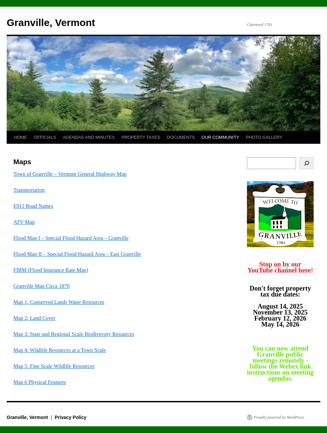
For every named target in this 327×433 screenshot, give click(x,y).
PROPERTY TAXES (140, 137)
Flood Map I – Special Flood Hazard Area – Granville (70, 238)
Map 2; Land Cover (34, 318)
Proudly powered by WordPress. (279, 417)
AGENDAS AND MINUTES (89, 137)
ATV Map (24, 222)
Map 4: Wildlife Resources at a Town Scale (59, 350)
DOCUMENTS (181, 137)
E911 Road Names (33, 206)
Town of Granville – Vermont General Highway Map (69, 174)
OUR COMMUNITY (220, 137)
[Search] (306, 163)
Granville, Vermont (51, 22)
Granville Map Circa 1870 (41, 286)
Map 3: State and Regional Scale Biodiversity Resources (73, 334)
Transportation (29, 190)
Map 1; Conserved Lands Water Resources (58, 302)
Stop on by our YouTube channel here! (280, 267)
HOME (20, 137)
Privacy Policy (70, 417)
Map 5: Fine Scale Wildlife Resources (53, 366)
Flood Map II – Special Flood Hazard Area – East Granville (77, 254)
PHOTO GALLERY (264, 137)
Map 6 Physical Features (39, 382)
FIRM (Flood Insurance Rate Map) (50, 270)
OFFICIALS (45, 137)
